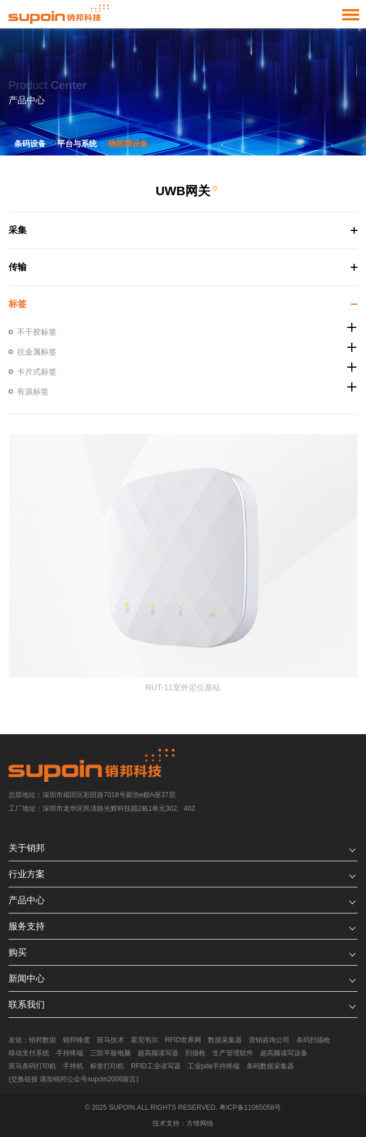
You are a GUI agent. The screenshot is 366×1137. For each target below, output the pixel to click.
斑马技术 (110, 1040)
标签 (17, 304)
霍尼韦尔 (144, 1040)
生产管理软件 (232, 1053)
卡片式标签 (36, 371)
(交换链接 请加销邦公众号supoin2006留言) (73, 1079)
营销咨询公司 (269, 1040)
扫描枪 (195, 1053)
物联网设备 (128, 143)
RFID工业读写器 (156, 1066)
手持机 (73, 1066)
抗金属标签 (36, 351)
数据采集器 (225, 1040)
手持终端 (69, 1053)
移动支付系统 (28, 1053)
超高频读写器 (158, 1053)
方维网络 (200, 1123)
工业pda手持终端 (214, 1066)
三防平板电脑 (110, 1053)
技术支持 (166, 1123)
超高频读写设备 (284, 1053)
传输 (17, 267)
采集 (17, 230)
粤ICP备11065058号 (250, 1107)
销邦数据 (42, 1040)
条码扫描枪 (313, 1040)
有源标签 (32, 391)
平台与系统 (77, 143)
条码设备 (30, 143)
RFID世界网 (183, 1040)
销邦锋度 (76, 1040)
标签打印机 (107, 1066)
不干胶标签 (36, 331)
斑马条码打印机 (32, 1066)
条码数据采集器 (270, 1066)
